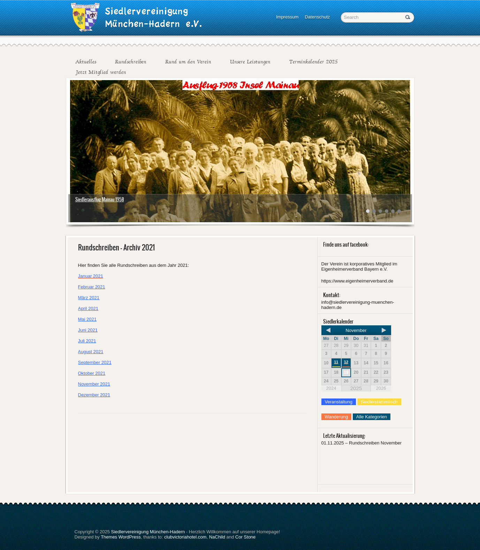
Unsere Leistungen (250, 62)
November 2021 (94, 384)
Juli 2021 (87, 340)
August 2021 (91, 351)
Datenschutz (317, 17)
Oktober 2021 (92, 373)
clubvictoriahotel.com (185, 537)
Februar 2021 (91, 286)
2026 (381, 388)
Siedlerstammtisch (379, 401)
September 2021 (95, 362)
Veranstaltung (339, 401)
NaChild (217, 537)
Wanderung (336, 416)
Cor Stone (245, 537)
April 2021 (88, 308)
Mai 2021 (87, 319)
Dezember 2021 (94, 394)
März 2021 (88, 297)
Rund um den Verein (188, 62)
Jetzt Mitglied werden (100, 72)
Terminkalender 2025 (313, 62)
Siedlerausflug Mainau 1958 (99, 199)
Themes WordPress (121, 537)
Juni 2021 (88, 330)
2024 (331, 388)
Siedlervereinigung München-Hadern (148, 531)
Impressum (287, 17)
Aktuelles (85, 62)
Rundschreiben (130, 62)
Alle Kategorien (371, 416)
